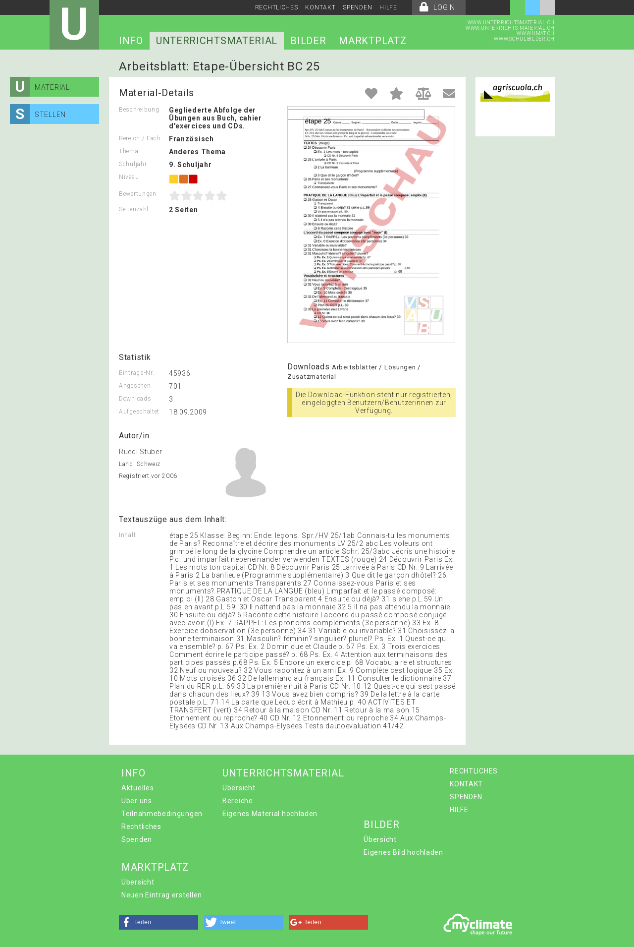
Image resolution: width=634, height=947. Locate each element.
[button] (158, 922)
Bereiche (237, 801)
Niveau (129, 177)
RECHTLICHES (276, 7)
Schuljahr (133, 164)
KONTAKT (320, 7)
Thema (129, 151)
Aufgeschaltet (139, 411)
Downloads (135, 398)
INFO (131, 41)
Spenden (136, 839)
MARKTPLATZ (373, 41)
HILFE (388, 7)
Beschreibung (139, 109)
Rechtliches (141, 826)
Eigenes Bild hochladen (403, 852)
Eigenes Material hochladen (269, 814)
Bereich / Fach (140, 138)
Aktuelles (137, 788)
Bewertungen (138, 193)
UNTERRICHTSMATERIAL (216, 41)
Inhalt (127, 535)
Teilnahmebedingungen (162, 814)
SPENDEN (357, 7)
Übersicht (238, 788)
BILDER (308, 41)
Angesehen (135, 385)
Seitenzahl (134, 209)
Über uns (136, 801)
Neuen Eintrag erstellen (161, 895)
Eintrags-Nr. (136, 372)
